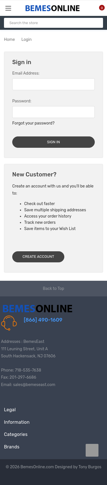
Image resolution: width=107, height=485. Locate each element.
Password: (21, 101)
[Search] (96, 23)
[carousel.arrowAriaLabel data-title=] (92, 450)
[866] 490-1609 (43, 320)
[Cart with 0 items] (98, 7)
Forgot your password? (33, 123)
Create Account (38, 256)
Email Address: (25, 73)
